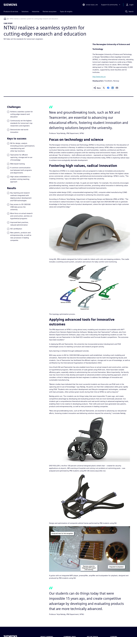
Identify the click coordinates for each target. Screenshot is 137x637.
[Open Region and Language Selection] (90, 5)
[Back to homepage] (5, 18)
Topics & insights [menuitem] (66, 11)
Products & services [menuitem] (11, 11)
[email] (117, 88)
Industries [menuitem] (35, 11)
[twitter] (104, 88)
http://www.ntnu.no (99, 76)
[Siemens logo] (10, 5)
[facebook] (108, 88)
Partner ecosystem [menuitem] (49, 11)
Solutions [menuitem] (25, 11)
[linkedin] (112, 88)
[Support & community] (111, 5)
